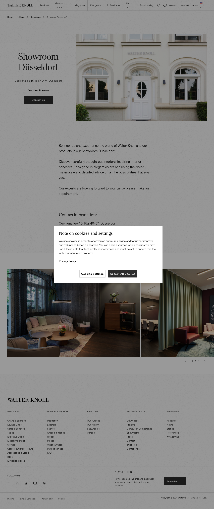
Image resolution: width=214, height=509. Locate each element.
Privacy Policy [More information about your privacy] (67, 261)
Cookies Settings (92, 274)
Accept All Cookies (122, 274)
